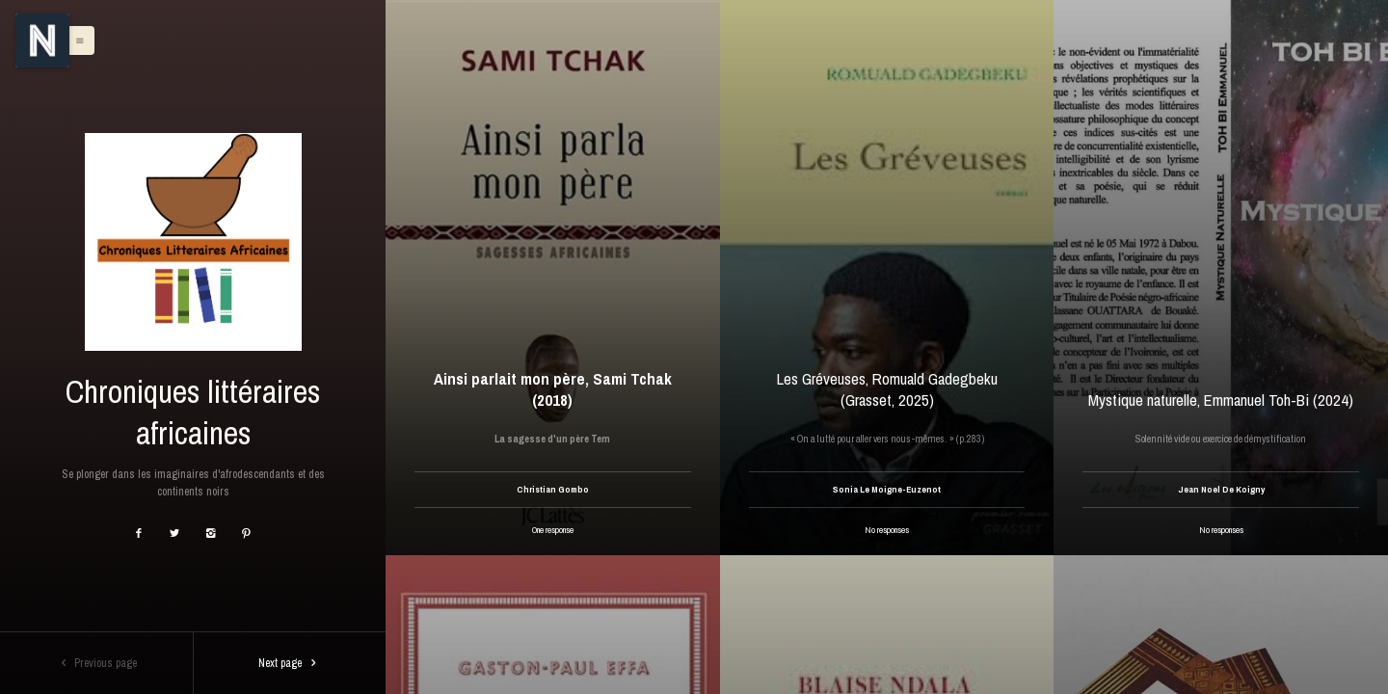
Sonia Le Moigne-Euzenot (887, 489)
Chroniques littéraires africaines (193, 412)
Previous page (97, 663)
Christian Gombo (553, 489)
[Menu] (42, 40)
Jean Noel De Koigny (1221, 489)
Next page (289, 663)
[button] (75, 40)
